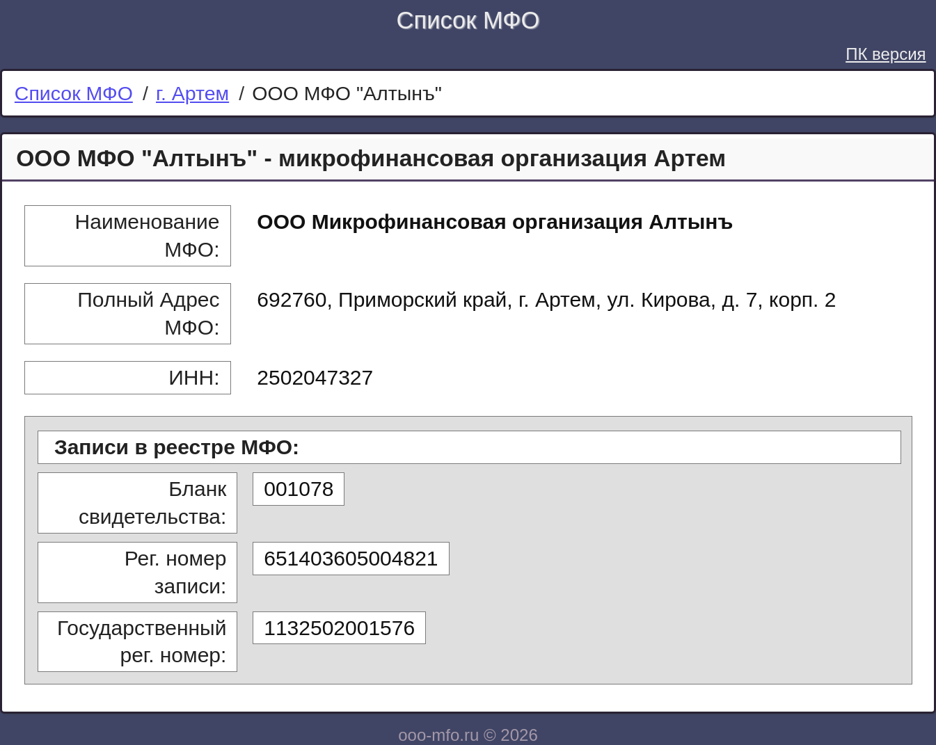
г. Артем (192, 93)
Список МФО (468, 20)
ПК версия (886, 54)
